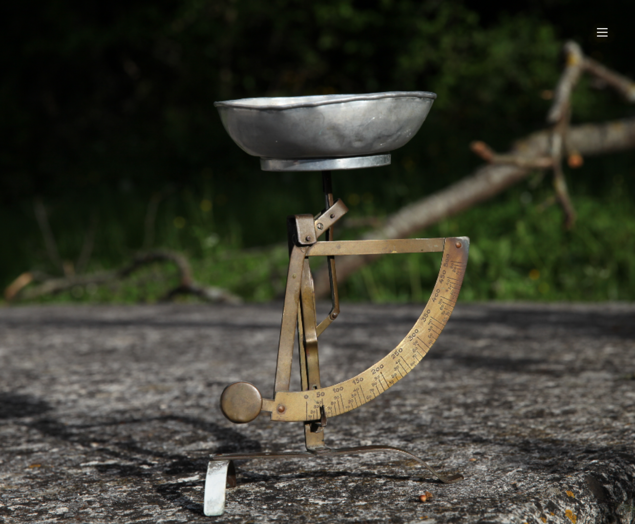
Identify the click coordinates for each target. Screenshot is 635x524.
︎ (602, 32)
